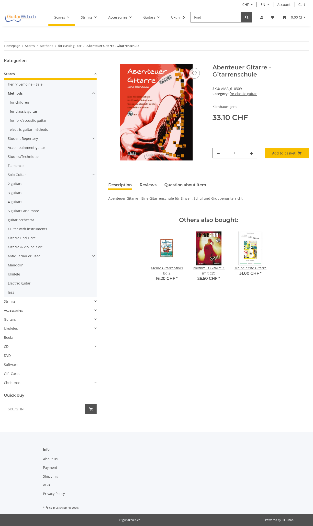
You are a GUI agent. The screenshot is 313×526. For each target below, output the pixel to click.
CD (6, 346)
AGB (46, 484)
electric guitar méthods (29, 129)
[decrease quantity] (218, 153)
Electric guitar (19, 283)
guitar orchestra (21, 220)
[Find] (215, 17)
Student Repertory (23, 138)
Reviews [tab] (148, 185)
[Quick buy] (44, 409)
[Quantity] (234, 153)
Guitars (10, 319)
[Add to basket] (112, 61)
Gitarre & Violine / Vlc (25, 247)
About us (50, 459)
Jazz (11, 292)
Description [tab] (120, 185)
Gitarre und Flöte (22, 238)
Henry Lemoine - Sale (25, 84)
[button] (261, 17)
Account (284, 4)
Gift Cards (12, 373)
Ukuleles (11, 328)
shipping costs (69, 507)
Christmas (12, 382)
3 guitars (15, 192)
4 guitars (15, 201)
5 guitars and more (23, 210)
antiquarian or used (24, 256)
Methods (15, 93)
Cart (301, 4)
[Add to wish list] (194, 73)
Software (11, 364)
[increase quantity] (251, 153)
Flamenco (15, 165)
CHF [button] (245, 4)
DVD (7, 355)
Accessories (13, 310)
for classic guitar (243, 93)
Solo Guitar (17, 174)
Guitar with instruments (27, 229)
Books (8, 337)
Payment (50, 467)
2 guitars (15, 183)
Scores (9, 73)
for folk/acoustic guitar (28, 120)
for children (19, 102)
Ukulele (14, 274)
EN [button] (263, 4)
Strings (9, 301)
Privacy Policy (54, 493)
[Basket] (293, 17)
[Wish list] (272, 17)
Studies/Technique (23, 156)
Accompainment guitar (26, 147)
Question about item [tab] (185, 185)
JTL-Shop (287, 520)
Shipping (50, 476)
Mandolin (15, 265)
